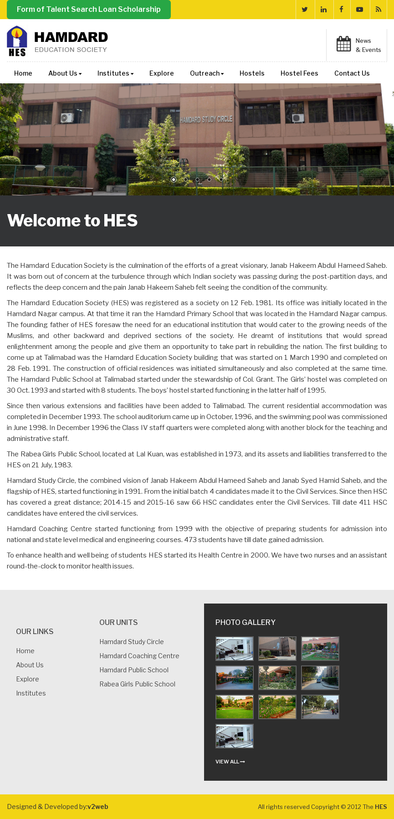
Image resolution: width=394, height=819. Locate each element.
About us (30, 665)
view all (230, 761)
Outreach (207, 73)
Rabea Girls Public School (137, 684)
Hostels (252, 73)
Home (23, 73)
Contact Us (352, 73)
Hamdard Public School (134, 670)
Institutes (115, 73)
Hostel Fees (299, 73)
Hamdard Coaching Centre (139, 656)
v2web (97, 806)
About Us (65, 73)
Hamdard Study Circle (131, 641)
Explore (161, 73)
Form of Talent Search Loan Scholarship (89, 9)
